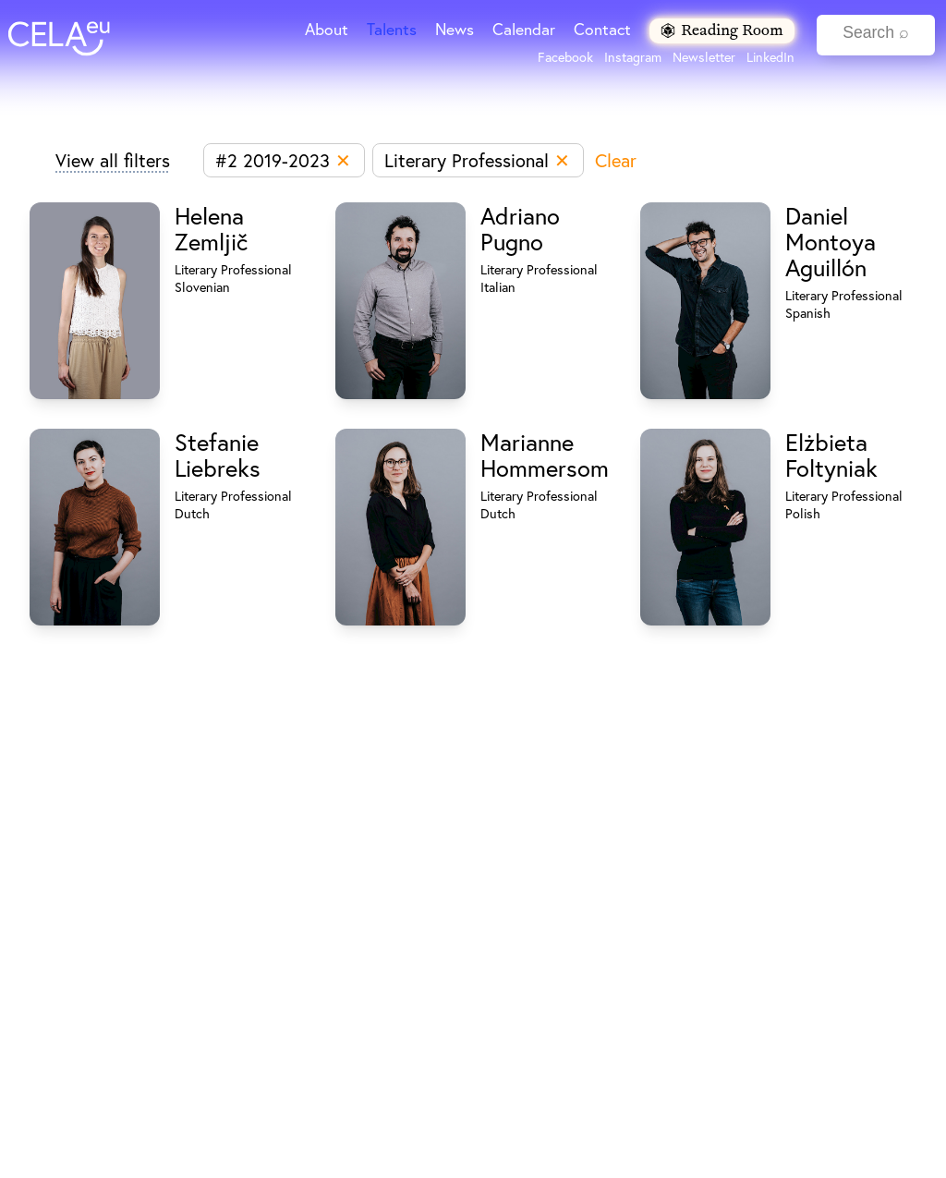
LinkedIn (770, 57)
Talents (392, 29)
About (326, 29)
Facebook (565, 57)
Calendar (523, 29)
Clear (616, 160)
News (454, 29)
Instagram (632, 57)
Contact (602, 29)
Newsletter (704, 57)
